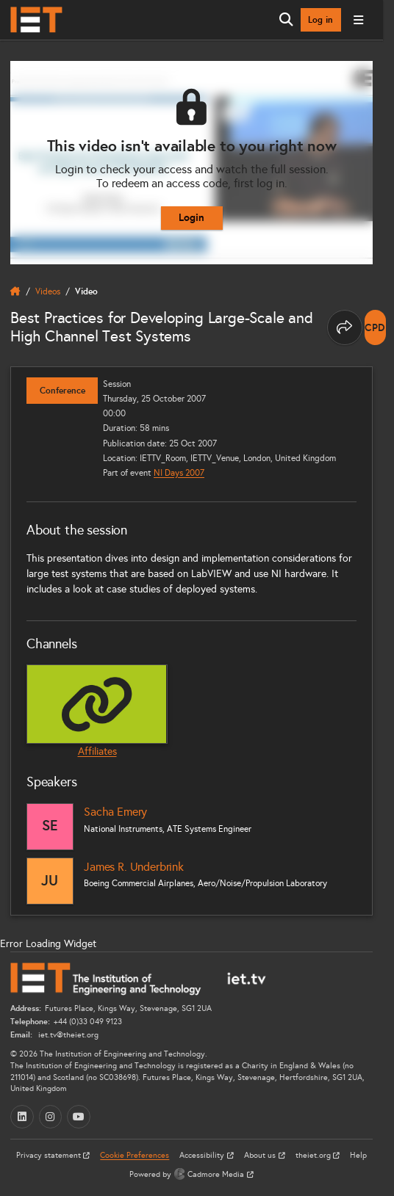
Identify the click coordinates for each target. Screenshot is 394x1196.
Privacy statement (49, 1155)
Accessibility (202, 1155)
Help (358, 1155)
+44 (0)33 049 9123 (88, 1021)
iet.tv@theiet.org (67, 1035)
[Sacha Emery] (50, 826)
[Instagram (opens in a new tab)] (50, 1116)
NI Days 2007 (179, 472)
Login (191, 217)
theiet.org (314, 1155)
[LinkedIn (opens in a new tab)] (22, 1116)
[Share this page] (344, 327)
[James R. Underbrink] (50, 881)
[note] (375, 327)
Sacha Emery (115, 812)
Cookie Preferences (134, 1155)
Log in (320, 20)
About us (261, 1155)
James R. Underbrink (134, 867)
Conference (62, 390)
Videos (47, 291)
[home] (15, 291)
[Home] (36, 20)
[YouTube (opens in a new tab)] (78, 1116)
